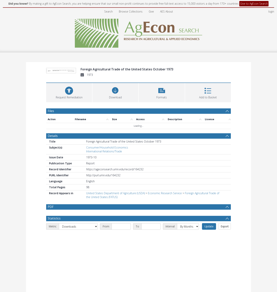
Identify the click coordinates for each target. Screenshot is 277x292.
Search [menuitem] (108, 11)
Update (209, 226)
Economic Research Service (165, 193)
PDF (50, 207)
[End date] (151, 226)
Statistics (54, 218)
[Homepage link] (138, 32)
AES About (166, 11)
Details (53, 136)
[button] (162, 92)
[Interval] (188, 226)
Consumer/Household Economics (107, 147)
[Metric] (78, 226)
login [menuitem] (271, 11)
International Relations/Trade (104, 151)
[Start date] (121, 226)
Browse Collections (131, 11)
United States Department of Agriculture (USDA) (115, 193)
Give (151, 11)
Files (51, 111)
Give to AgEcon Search (254, 3)
